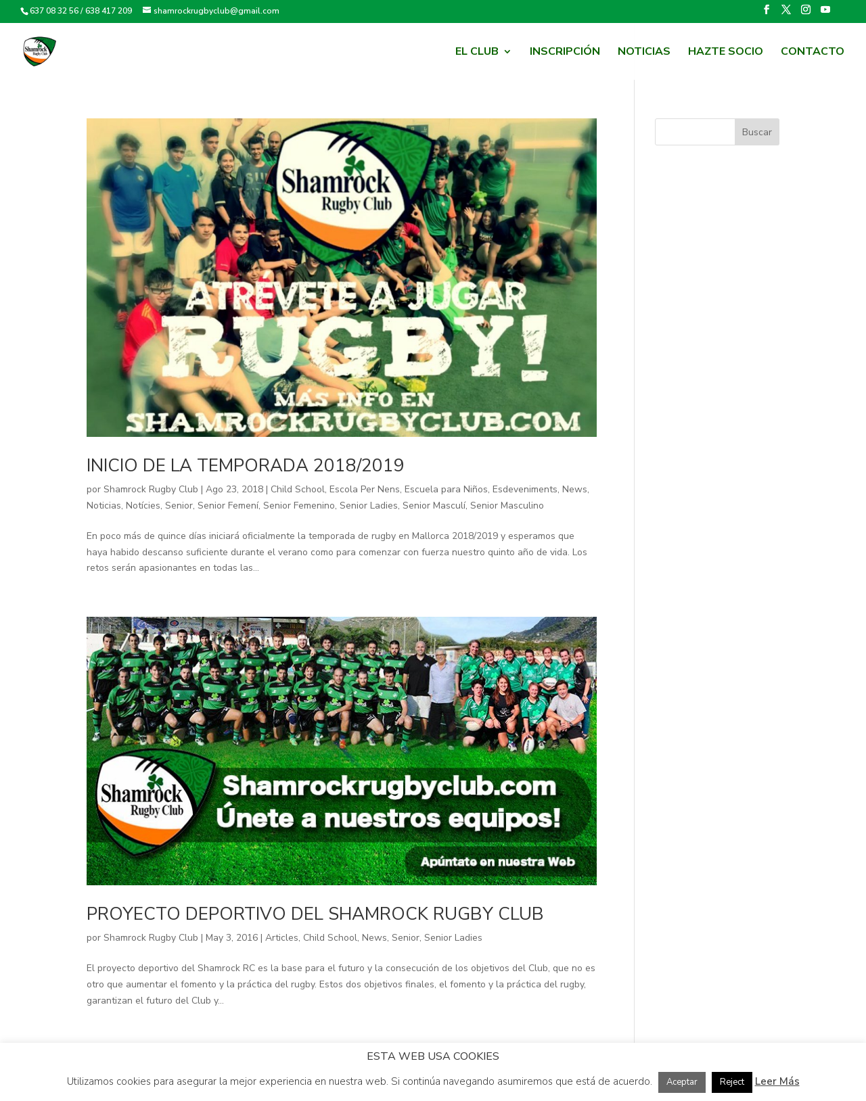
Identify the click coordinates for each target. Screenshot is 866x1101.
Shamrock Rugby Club (151, 489)
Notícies (143, 505)
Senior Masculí (434, 505)
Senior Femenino (299, 505)
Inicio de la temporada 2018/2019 (246, 465)
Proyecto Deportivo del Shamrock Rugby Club (315, 914)
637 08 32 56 (54, 10)
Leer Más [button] (777, 1081)
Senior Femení (228, 505)
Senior (179, 505)
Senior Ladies (369, 505)
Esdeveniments (525, 489)
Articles (281, 937)
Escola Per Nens (364, 489)
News (574, 489)
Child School (298, 489)
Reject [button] (732, 1082)
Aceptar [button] (682, 1082)
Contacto (812, 53)
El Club (477, 53)
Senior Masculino (507, 505)
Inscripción (565, 53)
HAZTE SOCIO (725, 53)
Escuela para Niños (446, 489)
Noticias (644, 53)
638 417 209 (108, 10)
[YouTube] (825, 14)
